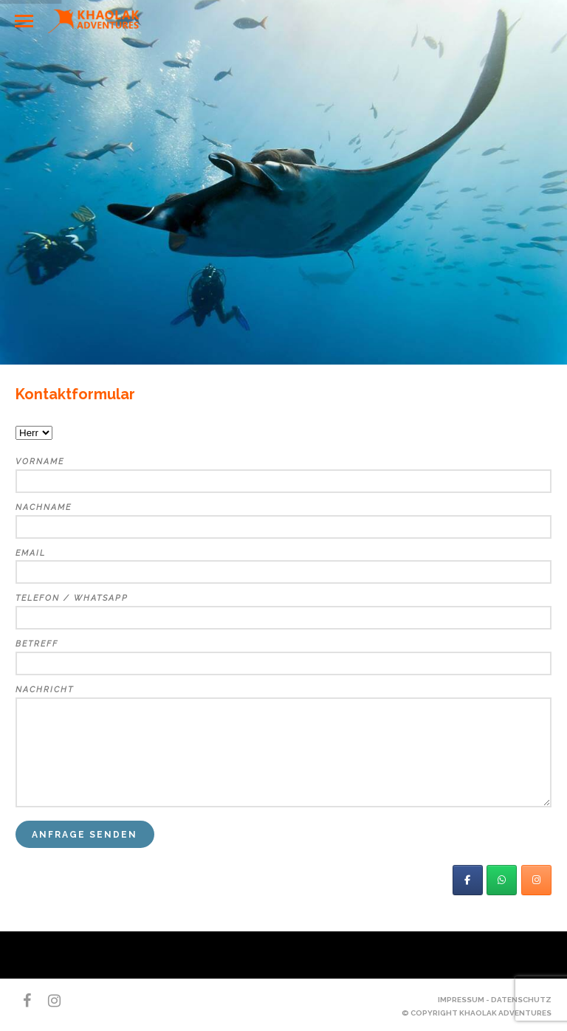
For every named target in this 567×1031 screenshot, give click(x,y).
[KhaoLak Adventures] (468, 880)
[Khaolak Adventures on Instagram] (536, 880)
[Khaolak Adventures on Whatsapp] (502, 880)
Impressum (461, 1000)
